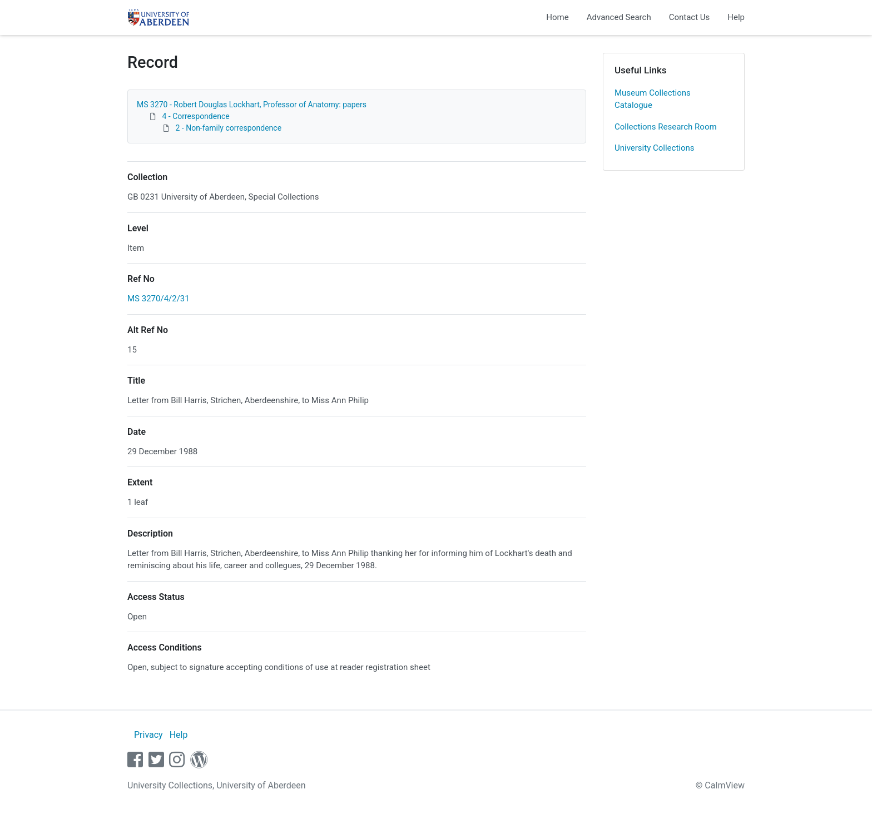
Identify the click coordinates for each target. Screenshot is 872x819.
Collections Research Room (666, 127)
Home (557, 17)
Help (736, 17)
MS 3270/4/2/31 (158, 299)
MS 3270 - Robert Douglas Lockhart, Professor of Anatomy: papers (251, 104)
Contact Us (689, 17)
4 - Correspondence (195, 116)
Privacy (148, 734)
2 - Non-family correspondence (228, 127)
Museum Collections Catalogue (653, 99)
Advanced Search (619, 17)
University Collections (655, 148)
